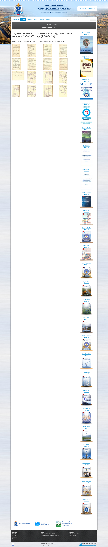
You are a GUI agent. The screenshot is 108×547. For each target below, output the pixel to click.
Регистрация (91, 8)
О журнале (16, 19)
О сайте (72, 532)
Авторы (29, 19)
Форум (35, 19)
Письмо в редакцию (17, 538)
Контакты (48, 19)
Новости (41, 19)
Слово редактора (47, 27)
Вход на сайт (82, 8)
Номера (23, 19)
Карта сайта (73, 535)
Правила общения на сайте (48, 533)
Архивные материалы (59, 27)
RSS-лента (14, 537)
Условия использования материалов (50, 535)
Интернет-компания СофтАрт (89, 545)
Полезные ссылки (74, 533)
